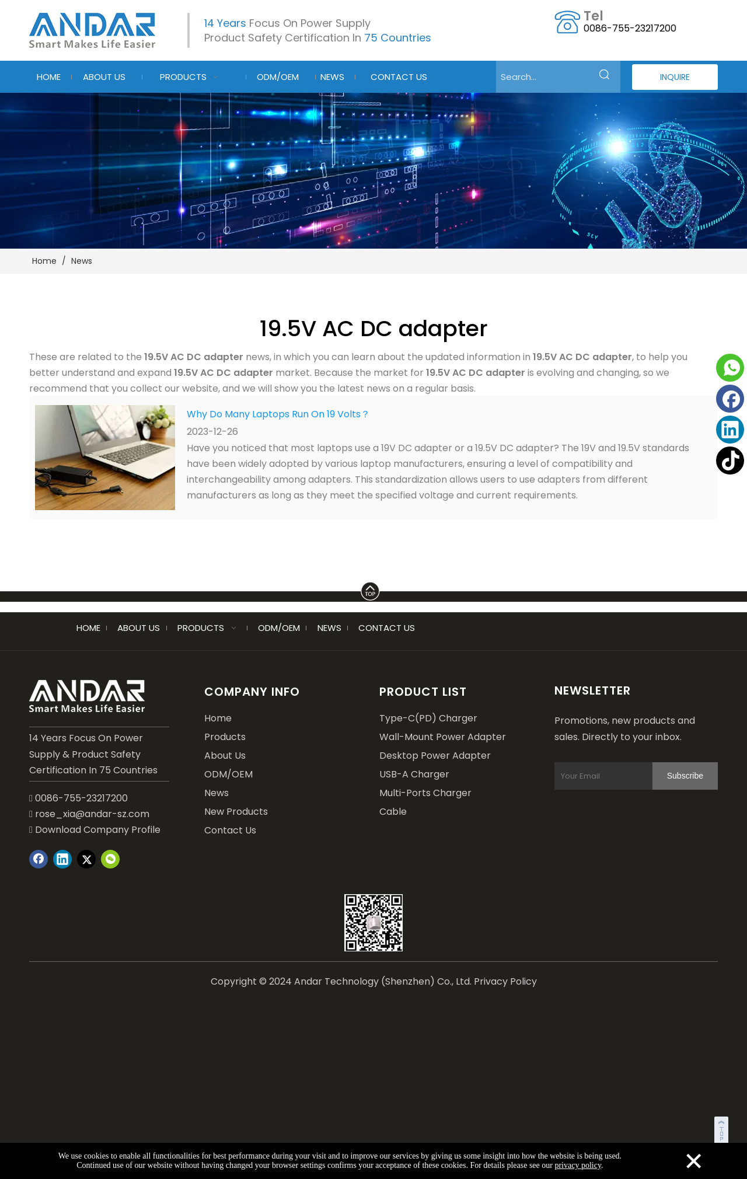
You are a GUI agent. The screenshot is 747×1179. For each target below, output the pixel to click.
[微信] (110, 859)
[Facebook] (730, 399)
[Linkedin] (730, 430)
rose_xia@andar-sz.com (92, 814)
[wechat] (373, 922)
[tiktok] (730, 461)
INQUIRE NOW (675, 80)
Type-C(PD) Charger (428, 718)
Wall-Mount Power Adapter (442, 737)
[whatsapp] (730, 368)
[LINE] (373, 589)
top (722, 1128)
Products (225, 737)
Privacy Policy (505, 981)
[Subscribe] (685, 776)
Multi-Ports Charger (425, 793)
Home (218, 718)
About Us (225, 755)
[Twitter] (86, 859)
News (216, 793)
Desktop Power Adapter (435, 755)
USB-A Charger (414, 774)
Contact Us (230, 830)
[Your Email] (615, 776)
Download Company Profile (94, 829)
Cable (393, 811)
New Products (236, 811)
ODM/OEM (228, 774)
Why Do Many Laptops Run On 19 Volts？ (278, 414)
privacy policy (577, 1165)
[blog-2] (373, 171)
